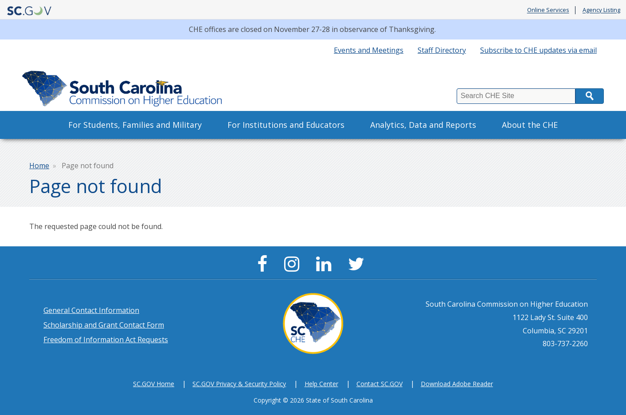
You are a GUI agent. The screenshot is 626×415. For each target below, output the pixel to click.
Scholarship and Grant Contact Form (103, 325)
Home (39, 165)
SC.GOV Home (153, 383)
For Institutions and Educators (285, 124)
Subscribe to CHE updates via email (538, 50)
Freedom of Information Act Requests (105, 339)
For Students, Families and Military (135, 124)
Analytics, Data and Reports (423, 124)
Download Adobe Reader (457, 383)
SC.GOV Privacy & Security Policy (239, 383)
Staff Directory (442, 50)
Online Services (548, 10)
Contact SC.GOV (379, 383)
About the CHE (530, 124)
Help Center (321, 383)
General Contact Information (91, 310)
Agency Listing (601, 10)
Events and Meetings (368, 50)
